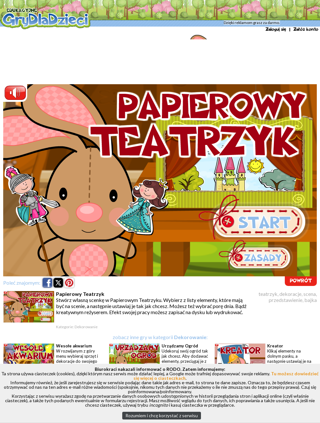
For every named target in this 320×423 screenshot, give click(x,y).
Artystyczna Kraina (111, 24)
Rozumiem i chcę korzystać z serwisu (161, 415)
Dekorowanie (141, 24)
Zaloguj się (276, 29)
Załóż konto (305, 29)
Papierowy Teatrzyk (171, 24)
